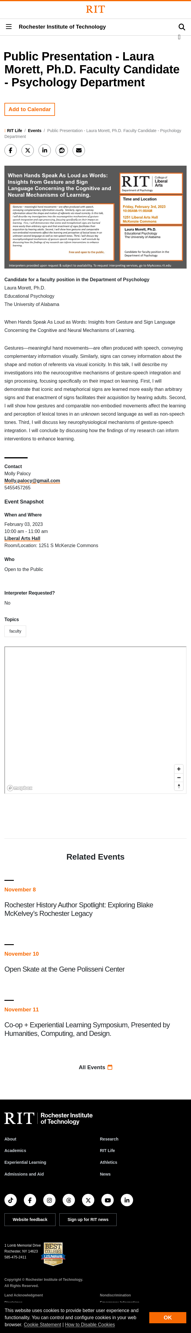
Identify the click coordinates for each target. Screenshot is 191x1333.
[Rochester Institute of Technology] (95, 9)
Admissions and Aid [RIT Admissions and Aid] (24, 1174)
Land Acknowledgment (23, 1295)
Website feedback (30, 1219)
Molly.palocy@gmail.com (32, 480)
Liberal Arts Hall (22, 538)
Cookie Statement (42, 1324)
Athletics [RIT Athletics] (108, 1162)
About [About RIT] (10, 1139)
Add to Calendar (30, 109)
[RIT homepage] (48, 1118)
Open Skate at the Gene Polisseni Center (64, 969)
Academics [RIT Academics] (15, 1150)
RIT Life (14, 130)
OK (168, 1317)
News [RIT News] (105, 1174)
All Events (95, 1067)
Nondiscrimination (115, 1295)
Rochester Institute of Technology (62, 27)
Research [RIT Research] (109, 1139)
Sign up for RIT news (88, 1219)
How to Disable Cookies (90, 1324)
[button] (9, 27)
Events (34, 130)
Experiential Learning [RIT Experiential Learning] (25, 1162)
